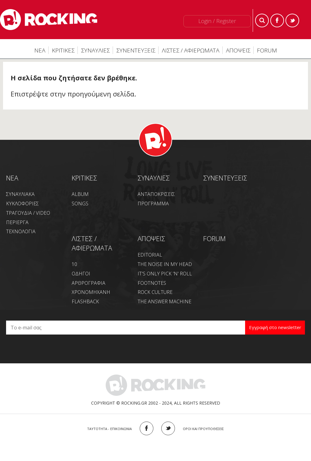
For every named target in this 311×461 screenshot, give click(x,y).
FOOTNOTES (152, 283)
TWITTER (168, 428)
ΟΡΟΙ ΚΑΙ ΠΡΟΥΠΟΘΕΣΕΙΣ (203, 428)
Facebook (277, 20)
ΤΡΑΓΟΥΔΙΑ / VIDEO (28, 213)
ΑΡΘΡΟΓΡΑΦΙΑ (88, 283)
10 (74, 264)
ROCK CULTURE (155, 292)
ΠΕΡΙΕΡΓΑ (17, 222)
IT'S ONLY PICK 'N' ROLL (165, 273)
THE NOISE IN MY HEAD (165, 264)
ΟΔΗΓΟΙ (81, 273)
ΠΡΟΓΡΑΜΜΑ (153, 203)
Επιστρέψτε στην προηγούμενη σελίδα (72, 93)
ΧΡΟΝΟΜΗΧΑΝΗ (91, 292)
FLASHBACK (85, 301)
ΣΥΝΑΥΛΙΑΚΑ (20, 194)
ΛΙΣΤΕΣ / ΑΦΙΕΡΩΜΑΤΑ (190, 50)
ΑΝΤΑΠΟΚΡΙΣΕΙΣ (156, 194)
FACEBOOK (146, 428)
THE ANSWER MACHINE (164, 301)
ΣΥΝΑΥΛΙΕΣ (95, 50)
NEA (12, 177)
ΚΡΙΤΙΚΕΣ (63, 50)
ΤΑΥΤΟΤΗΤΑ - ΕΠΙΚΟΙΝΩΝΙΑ (109, 428)
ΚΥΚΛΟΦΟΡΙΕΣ (22, 203)
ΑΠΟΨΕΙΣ (238, 50)
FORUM (267, 50)
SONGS (80, 203)
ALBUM (80, 194)
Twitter (292, 20)
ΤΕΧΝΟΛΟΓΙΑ (21, 231)
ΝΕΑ (39, 50)
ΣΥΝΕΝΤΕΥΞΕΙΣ (135, 50)
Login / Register (217, 21)
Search (262, 20)
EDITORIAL (150, 254)
